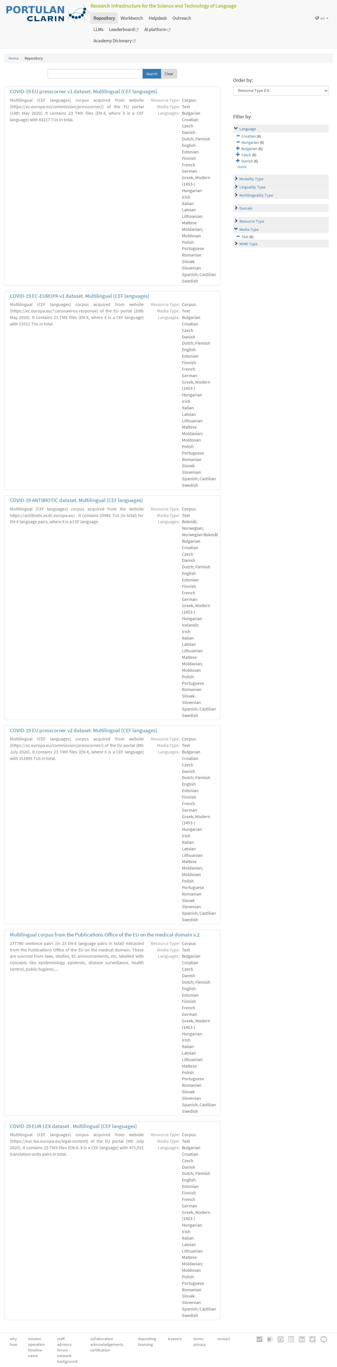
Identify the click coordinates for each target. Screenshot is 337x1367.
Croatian (248, 136)
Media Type (249, 229)
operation (36, 1344)
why (13, 1338)
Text (244, 236)
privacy (200, 1344)
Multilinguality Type (256, 195)
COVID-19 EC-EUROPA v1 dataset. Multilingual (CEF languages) (79, 296)
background (67, 1361)
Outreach (181, 18)
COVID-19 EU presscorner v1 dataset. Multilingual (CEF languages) (83, 91)
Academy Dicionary (114, 41)
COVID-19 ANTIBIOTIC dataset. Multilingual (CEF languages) (76, 500)
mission (34, 1338)
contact (223, 1338)
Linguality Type (252, 187)
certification (100, 1350)
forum (62, 1350)
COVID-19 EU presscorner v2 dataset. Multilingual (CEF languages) (83, 730)
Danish (247, 161)
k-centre (175, 1338)
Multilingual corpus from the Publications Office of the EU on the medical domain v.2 (104, 934)
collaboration (101, 1338)
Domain (246, 208)
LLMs (98, 29)
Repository (104, 18)
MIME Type (248, 243)
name (33, 1355)
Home (13, 58)
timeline (35, 1350)
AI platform (157, 29)
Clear (169, 73)
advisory (64, 1344)
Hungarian (250, 142)
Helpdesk (158, 18)
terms (198, 1338)
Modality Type (251, 178)
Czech (246, 154)
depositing (147, 1338)
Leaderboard (124, 29)
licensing (145, 1344)
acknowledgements (106, 1344)
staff (61, 1338)
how (13, 1344)
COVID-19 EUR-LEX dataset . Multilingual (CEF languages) (73, 1126)
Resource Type (251, 221)
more (241, 166)
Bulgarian (249, 148)
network (64, 1355)
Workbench (132, 18)
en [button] (322, 18)
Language (247, 128)
